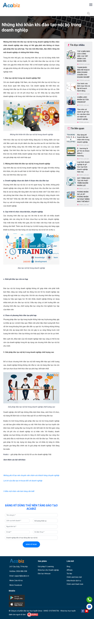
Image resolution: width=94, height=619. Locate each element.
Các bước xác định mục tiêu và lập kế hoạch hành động (83, 87)
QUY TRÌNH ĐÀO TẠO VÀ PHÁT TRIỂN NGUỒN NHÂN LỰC (83, 181)
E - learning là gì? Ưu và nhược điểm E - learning (83, 152)
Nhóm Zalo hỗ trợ (16, 580)
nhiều (82, 45)
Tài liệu (69, 574)
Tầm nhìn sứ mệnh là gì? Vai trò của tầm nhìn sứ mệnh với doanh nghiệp (83, 114)
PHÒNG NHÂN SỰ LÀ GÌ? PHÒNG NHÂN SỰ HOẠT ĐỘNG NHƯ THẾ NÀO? (83, 197)
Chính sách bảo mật (74, 577)
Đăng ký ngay (31, 544)
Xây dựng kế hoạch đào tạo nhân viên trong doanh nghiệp (83, 138)
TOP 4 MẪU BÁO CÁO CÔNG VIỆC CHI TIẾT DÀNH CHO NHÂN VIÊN (83, 56)
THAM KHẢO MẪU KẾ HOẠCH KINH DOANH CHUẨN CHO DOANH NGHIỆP (83, 72)
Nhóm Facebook (15, 585)
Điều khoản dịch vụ (74, 581)
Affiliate (70, 570)
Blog (68, 566)
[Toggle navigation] (4, 13)
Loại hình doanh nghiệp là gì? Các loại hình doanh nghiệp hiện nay (83, 167)
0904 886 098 (21, 571)
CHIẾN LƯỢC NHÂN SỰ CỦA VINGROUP (83, 99)
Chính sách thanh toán (75, 584)
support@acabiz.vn (21, 576)
